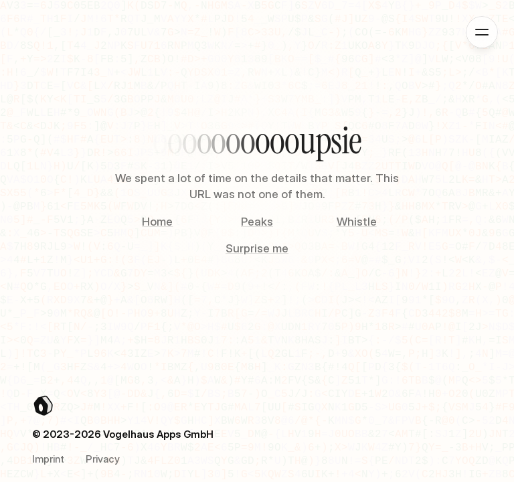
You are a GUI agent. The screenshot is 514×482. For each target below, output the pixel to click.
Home (157, 221)
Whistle (357, 221)
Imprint (48, 459)
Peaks (257, 221)
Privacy (103, 459)
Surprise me (257, 248)
